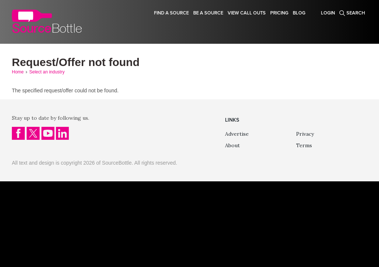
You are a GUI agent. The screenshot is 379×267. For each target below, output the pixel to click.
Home (18, 72)
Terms (304, 145)
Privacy (305, 134)
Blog (299, 13)
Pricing (279, 13)
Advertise (237, 134)
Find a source (171, 13)
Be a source (208, 13)
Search (355, 13)
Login (328, 13)
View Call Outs (247, 13)
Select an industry (46, 72)
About (232, 145)
